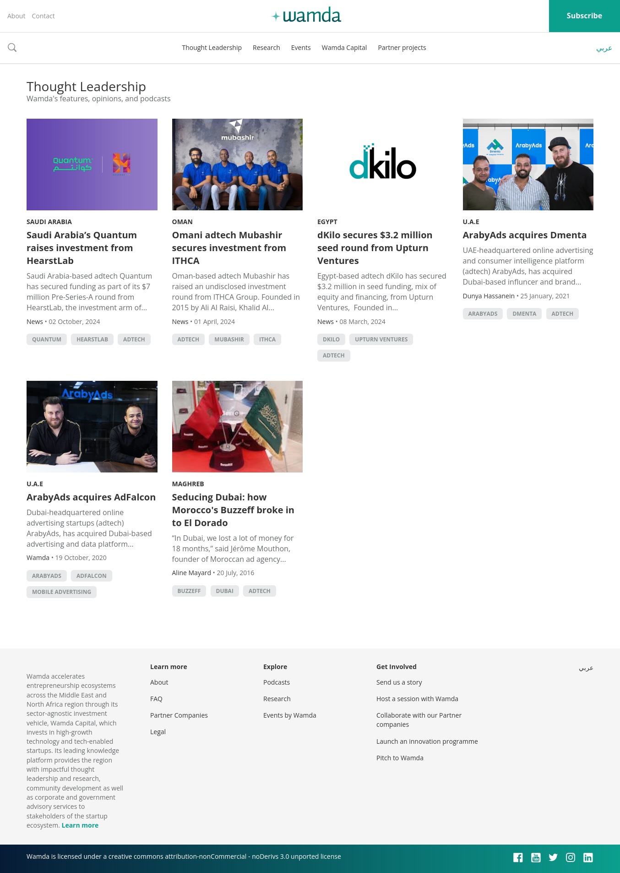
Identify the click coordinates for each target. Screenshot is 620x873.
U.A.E (471, 221)
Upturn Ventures (381, 339)
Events (301, 47)
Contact (43, 15)
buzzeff (189, 591)
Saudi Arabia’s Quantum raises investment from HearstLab (82, 248)
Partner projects (402, 47)
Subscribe (584, 16)
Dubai (225, 591)
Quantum (46, 339)
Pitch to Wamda (400, 757)
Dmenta (524, 314)
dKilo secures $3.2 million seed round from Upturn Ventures (375, 248)
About (16, 15)
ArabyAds (483, 314)
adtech (134, 339)
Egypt (327, 221)
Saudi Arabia (49, 221)
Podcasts (276, 682)
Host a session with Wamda (417, 698)
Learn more (79, 825)
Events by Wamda (289, 715)
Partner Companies (179, 715)
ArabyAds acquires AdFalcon (91, 497)
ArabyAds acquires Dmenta (525, 235)
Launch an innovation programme (427, 741)
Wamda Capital (344, 47)
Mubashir (229, 339)
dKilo (331, 339)
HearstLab (92, 339)
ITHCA (267, 339)
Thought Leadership (212, 47)
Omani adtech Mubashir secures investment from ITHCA (229, 248)
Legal (158, 731)
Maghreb (188, 483)
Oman (182, 221)
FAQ (156, 698)
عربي (604, 47)
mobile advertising (61, 592)
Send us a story (399, 682)
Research (266, 47)
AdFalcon (91, 576)
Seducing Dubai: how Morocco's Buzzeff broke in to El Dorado (233, 510)
